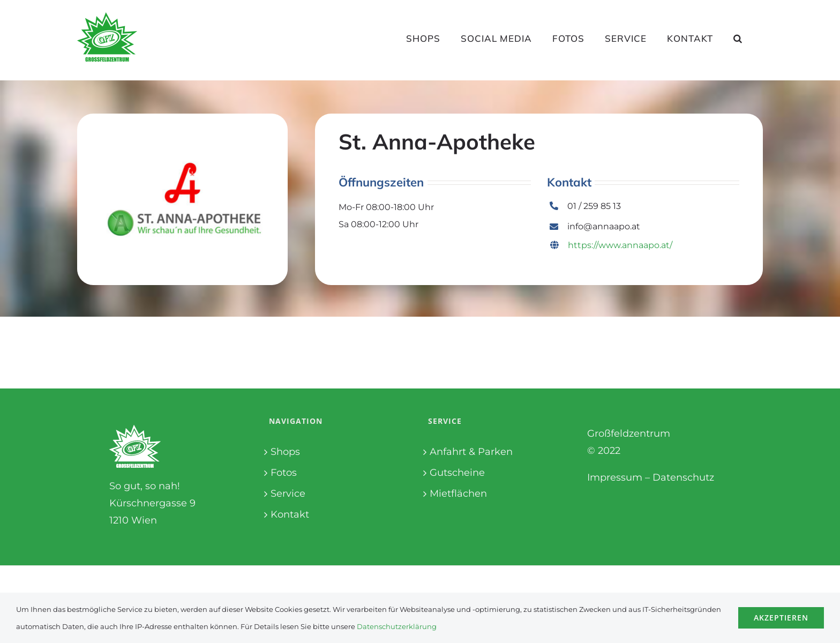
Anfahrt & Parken (471, 452)
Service (288, 493)
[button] (737, 38)
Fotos (284, 472)
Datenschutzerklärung (397, 626)
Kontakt (290, 514)
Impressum (614, 477)
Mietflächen (458, 493)
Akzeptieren (781, 617)
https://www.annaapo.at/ (611, 245)
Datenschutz (683, 477)
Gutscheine (457, 472)
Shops (285, 452)
